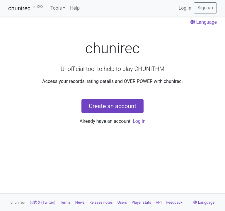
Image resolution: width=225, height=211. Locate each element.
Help (75, 8)
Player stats (141, 202)
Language (203, 22)
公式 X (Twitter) (42, 202)
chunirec (25, 8)
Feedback (174, 202)
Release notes (101, 202)
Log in (185, 8)
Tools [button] (56, 8)
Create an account (112, 106)
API (159, 202)
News (80, 202)
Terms (65, 202)
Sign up (205, 8)
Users (122, 202)
